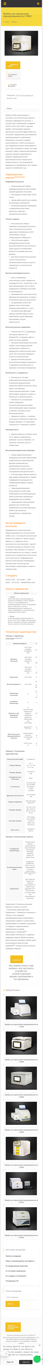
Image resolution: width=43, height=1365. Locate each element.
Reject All (10, 1362)
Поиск (10, 1304)
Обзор (9, 108)
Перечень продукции (13, 1256)
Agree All (26, 1362)
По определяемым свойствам (17, 1266)
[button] (37, 1359)
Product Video (12, 75)
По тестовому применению (16, 1271)
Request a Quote (13, 65)
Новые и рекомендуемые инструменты (20, 1261)
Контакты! (17, 960)
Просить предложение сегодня (13, 1327)
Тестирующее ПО (12, 1281)
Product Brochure (12, 85)
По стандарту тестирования (16, 1276)
